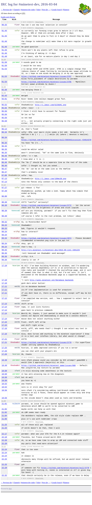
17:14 (4, 307)
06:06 (4, 126)
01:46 (4, 41)
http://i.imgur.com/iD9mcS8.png (50, 179)
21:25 (4, 425)
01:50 (4, 59)
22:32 (4, 475)
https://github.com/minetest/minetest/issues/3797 (46, 77)
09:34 (4, 232)
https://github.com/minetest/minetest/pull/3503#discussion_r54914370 (56, 140)
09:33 (4, 225)
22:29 (4, 468)
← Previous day (6, 10)
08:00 (4, 196)
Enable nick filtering (8, 17)
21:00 (4, 401)
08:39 (4, 211)
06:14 (4, 129)
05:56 (4, 111)
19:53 (4, 384)
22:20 (4, 440)
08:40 (4, 216)
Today (38, 10)
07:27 (4, 188)
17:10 (4, 266)
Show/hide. (39, 22)
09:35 (4, 250)
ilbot (10, 489)
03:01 (4, 99)
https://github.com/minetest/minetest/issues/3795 (46, 82)
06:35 (4, 143)
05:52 (4, 105)
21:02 (4, 409)
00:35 (4, 25)
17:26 (4, 351)
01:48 (4, 56)
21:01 (4, 404)
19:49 (4, 360)
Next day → (46, 10)
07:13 (4, 179)
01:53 (4, 69)
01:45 (4, 31)
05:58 (4, 121)
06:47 (4, 169)
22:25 (4, 459)
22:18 (4, 437)
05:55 (4, 108)
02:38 (4, 93)
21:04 (4, 416)
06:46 (4, 156)
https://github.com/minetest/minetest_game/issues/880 (48, 366)
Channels (16, 10)
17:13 (4, 304)
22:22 (4, 446)
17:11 (4, 287)
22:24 (4, 449)
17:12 (4, 298)
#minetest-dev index (28, 10)
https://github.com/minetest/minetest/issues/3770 (46, 343)
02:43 (4, 96)
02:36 (4, 90)
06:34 (4, 132)
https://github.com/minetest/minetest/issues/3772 (46, 205)
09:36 (4, 253)
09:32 (4, 222)
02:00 (4, 87)
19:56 (4, 390)
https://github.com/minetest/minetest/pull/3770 (65, 468)
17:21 (4, 339)
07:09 (4, 175)
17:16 (4, 329)
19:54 (4, 387)
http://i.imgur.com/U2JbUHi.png (50, 105)
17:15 (4, 322)
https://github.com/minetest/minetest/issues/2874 (46, 238)
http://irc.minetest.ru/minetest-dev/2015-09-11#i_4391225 (50, 250)
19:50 (4, 371)
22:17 (4, 434)
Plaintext (66, 10)
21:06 (4, 419)
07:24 (4, 185)
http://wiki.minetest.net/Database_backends (51, 280)
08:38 (4, 202)
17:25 (4, 348)
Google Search (57, 10)
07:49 (4, 191)
